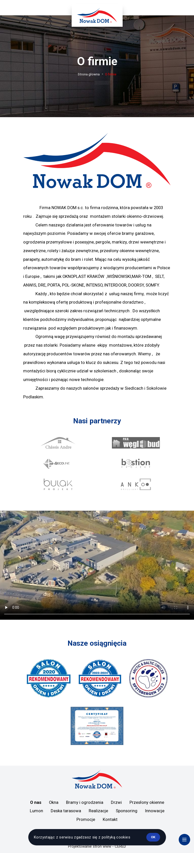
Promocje (85, 819)
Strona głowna (89, 74)
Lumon (36, 810)
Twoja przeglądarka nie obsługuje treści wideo (97, 565)
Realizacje (98, 810)
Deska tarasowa (66, 810)
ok (153, 837)
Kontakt (110, 819)
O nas (35, 802)
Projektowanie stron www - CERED (97, 846)
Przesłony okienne (147, 802)
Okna (53, 802)
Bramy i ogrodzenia (84, 802)
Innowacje (154, 810)
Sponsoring (126, 810)
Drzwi (116, 802)
